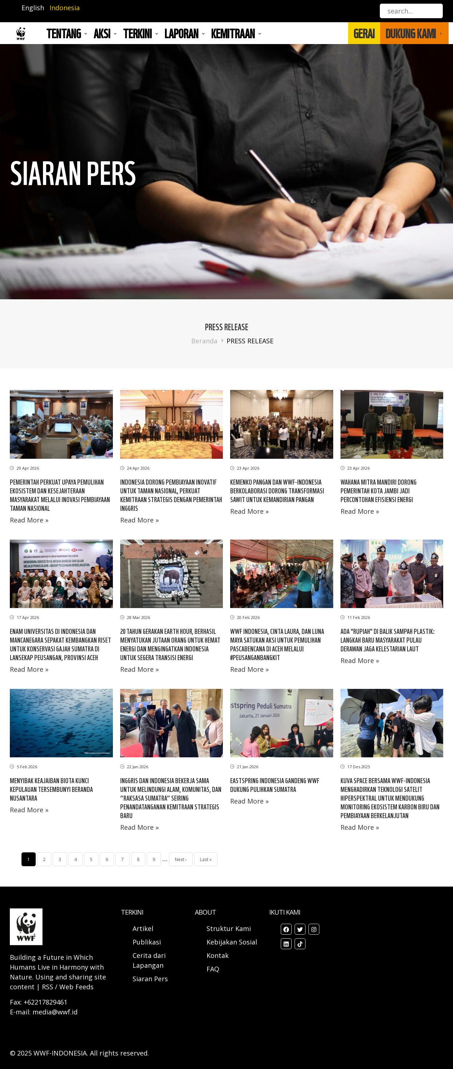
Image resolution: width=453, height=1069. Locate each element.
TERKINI (137, 33)
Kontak (217, 955)
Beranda (204, 340)
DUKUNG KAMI (411, 33)
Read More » (29, 520)
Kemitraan (233, 33)
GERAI (364, 33)
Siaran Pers (150, 978)
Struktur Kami (228, 928)
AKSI (102, 33)
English (32, 7)
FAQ (212, 969)
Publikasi (147, 942)
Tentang (63, 33)
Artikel (144, 928)
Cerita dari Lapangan (149, 960)
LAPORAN (181, 33)
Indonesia (65, 7)
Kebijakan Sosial (231, 942)
